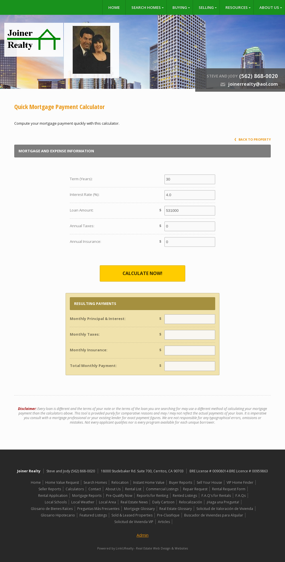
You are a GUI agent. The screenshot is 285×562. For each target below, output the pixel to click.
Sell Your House (209, 482)
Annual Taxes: (82, 225)
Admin (142, 535)
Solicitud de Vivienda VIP (133, 521)
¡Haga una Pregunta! (223, 502)
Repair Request (195, 489)
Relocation (120, 482)
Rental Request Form (228, 489)
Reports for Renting (152, 495)
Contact (94, 489)
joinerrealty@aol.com (253, 84)
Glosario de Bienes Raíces (52, 508)
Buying (179, 7)
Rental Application (53, 495)
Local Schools (56, 502)
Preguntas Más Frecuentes (98, 508)
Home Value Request (62, 482)
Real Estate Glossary (175, 508)
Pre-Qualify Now (119, 495)
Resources (236, 7)
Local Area (107, 502)
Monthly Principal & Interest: (98, 318)
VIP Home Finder (240, 482)
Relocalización (190, 502)
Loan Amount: (81, 210)
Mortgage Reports (86, 495)
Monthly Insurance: (88, 349)
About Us (269, 7)
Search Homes (146, 7)
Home (114, 7)
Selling (206, 7)
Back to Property (253, 139)
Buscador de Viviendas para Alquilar (213, 515)
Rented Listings (185, 495)
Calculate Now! (142, 273)
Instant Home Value (148, 482)
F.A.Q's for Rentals (216, 495)
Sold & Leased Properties (131, 515)
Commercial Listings (162, 489)
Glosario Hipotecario (58, 515)
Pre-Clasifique (168, 515)
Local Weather (82, 502)
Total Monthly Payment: (93, 365)
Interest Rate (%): (84, 194)
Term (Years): (81, 178)
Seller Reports (49, 489)
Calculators (75, 489)
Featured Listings (93, 515)
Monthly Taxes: (85, 334)
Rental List (133, 489)
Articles (164, 521)
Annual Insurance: (85, 241)
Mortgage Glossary (139, 508)
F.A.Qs (240, 495)
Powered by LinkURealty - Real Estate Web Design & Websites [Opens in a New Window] (142, 548)
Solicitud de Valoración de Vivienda (224, 508)
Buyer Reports (180, 482)
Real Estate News (134, 502)
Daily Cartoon (163, 502)
